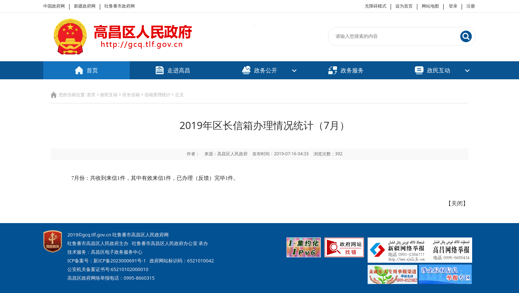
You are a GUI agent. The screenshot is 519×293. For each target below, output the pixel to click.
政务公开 (259, 70)
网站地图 (430, 6)
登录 (453, 6)
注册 (470, 6)
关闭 (457, 203)
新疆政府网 (85, 6)
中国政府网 (54, 6)
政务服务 (346, 70)
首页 (86, 70)
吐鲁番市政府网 (120, 6)
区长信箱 (131, 95)
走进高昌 (173, 70)
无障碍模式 (375, 6)
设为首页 (404, 6)
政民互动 (432, 70)
